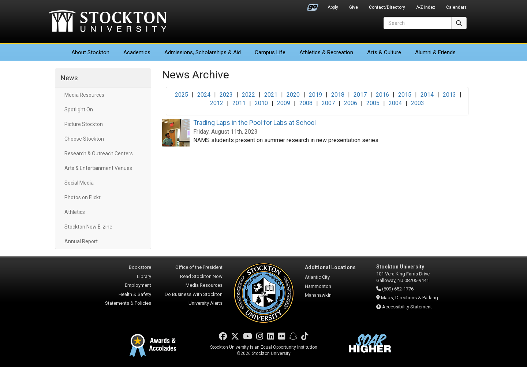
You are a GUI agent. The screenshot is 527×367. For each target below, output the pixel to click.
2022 (248, 94)
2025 (181, 94)
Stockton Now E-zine (88, 227)
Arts (384, 52)
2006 (350, 103)
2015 (404, 94)
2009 (283, 103)
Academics (136, 52)
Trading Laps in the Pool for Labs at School (254, 122)
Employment (138, 285)
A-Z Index (425, 7)
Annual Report (81, 241)
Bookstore (140, 267)
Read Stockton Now (201, 276)
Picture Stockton (83, 124)
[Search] (418, 23)
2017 (360, 94)
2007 (328, 103)
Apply (333, 7)
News (69, 78)
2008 (306, 103)
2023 (226, 94)
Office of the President (199, 267)
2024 (203, 94)
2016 (382, 94)
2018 (337, 94)
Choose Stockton (84, 139)
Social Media (79, 183)
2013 (449, 94)
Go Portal (312, 5)
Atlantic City (317, 277)
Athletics (326, 52)
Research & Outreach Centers (98, 153)
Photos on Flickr (82, 197)
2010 (261, 103)
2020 (293, 94)
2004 (395, 103)
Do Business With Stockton (194, 294)
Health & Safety (135, 294)
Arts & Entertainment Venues (98, 168)
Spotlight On (78, 109)
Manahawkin (318, 295)
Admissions (202, 52)
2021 (270, 94)
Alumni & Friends (435, 52)
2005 (373, 103)
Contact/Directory (387, 7)
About (90, 52)
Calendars (456, 7)
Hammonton (318, 286)
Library (144, 276)
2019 (315, 94)
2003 (417, 103)
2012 (216, 103)
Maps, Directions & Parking (409, 297)
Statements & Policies (128, 303)
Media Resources (84, 95)
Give (353, 7)
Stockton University (108, 22)
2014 (427, 94)
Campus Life (270, 52)
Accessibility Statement (407, 306)
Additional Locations (330, 267)
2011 (239, 103)
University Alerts (205, 303)
